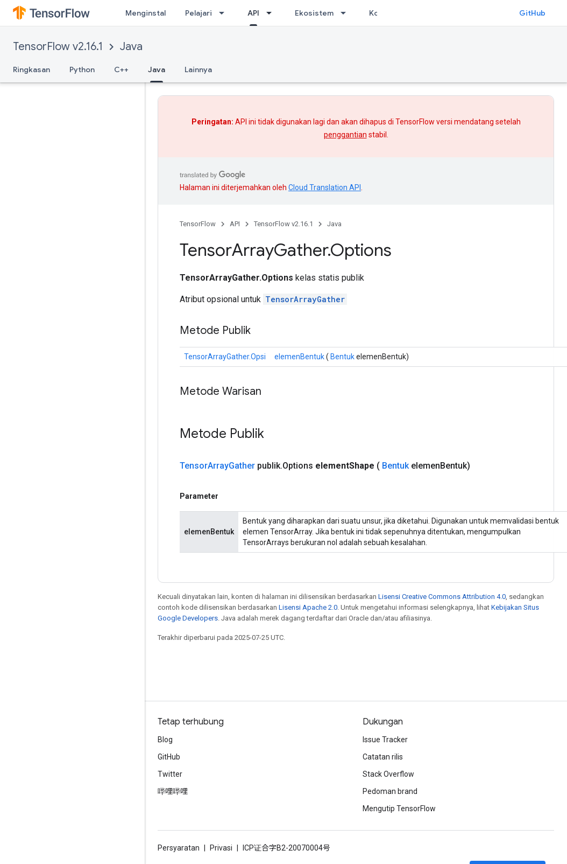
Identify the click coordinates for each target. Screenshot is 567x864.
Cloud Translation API (324, 187)
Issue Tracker (385, 739)
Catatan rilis (383, 756)
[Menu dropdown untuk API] (272, 13)
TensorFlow (198, 224)
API (235, 224)
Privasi (221, 848)
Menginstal (145, 13)
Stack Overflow (388, 774)
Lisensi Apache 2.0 (308, 607)
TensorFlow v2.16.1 (58, 46)
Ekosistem (314, 13)
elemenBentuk (299, 356)
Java (131, 46)
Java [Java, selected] (156, 69)
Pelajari (198, 13)
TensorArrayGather (305, 299)
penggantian (345, 134)
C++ (121, 69)
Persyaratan (179, 848)
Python (82, 69)
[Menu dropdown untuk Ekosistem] (346, 13)
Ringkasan (31, 69)
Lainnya (198, 69)
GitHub (532, 13)
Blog (165, 739)
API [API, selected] (253, 13)
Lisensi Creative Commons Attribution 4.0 (442, 597)
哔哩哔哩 (173, 791)
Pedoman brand (390, 791)
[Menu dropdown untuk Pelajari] (225, 13)
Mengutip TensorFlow (399, 808)
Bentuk (342, 356)
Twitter (170, 774)
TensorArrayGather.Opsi (225, 356)
